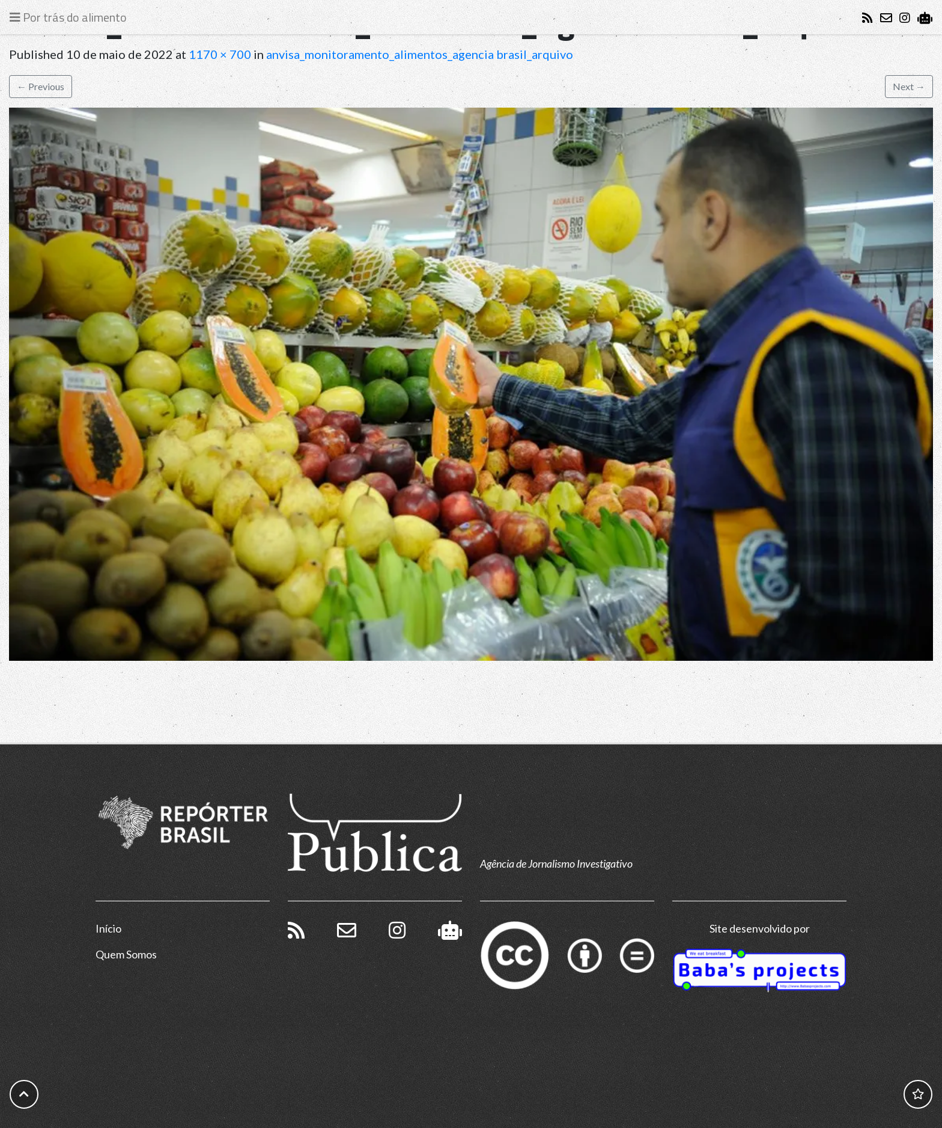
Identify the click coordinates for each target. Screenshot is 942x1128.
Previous (40, 86)
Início (108, 928)
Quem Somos (126, 954)
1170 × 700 (220, 54)
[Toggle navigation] (71, 17)
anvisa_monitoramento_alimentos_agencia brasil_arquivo (419, 54)
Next (909, 86)
